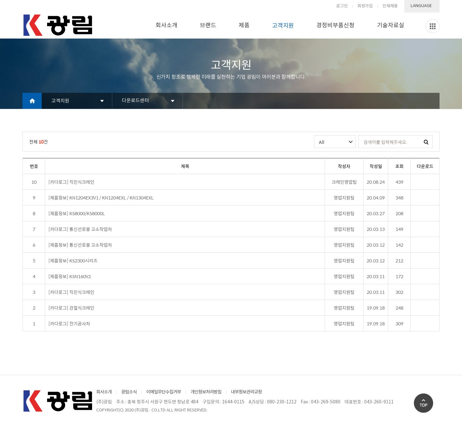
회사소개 (166, 25)
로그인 (342, 6)
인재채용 (390, 6)
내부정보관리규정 (246, 392)
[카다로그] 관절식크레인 (71, 307)
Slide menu (433, 26)
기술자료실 (390, 25)
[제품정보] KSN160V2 (69, 276)
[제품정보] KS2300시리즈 (73, 260)
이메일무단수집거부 (163, 392)
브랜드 (208, 25)
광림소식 (129, 392)
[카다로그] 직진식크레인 (71, 181)
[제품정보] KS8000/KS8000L (76, 213)
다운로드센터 (135, 100)
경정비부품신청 (335, 25)
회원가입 (365, 6)
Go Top (423, 403)
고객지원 (283, 25)
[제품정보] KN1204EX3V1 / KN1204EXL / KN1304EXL (101, 197)
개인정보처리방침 (206, 392)
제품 (244, 25)
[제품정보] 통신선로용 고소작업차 (80, 244)
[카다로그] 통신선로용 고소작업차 (80, 229)
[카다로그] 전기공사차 (69, 323)
